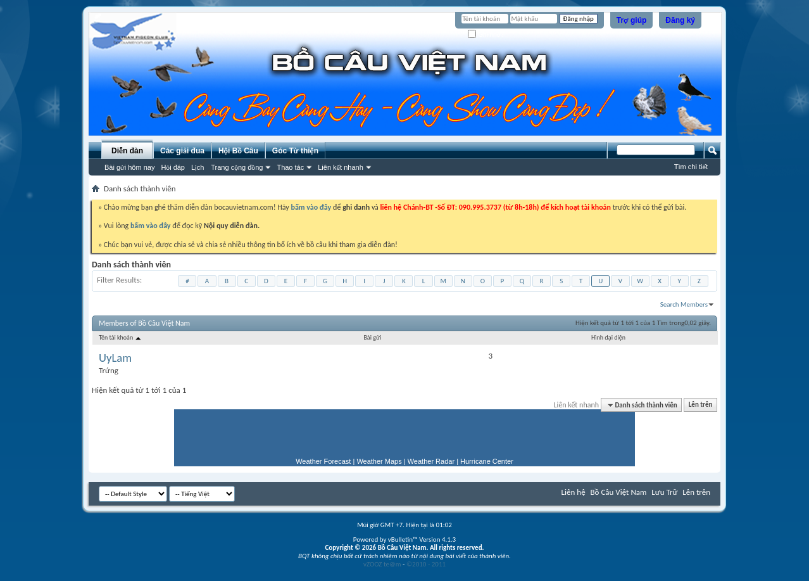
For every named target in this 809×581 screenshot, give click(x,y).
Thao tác (290, 167)
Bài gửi (372, 337)
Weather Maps (378, 461)
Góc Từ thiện (295, 150)
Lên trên (701, 405)
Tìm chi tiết (691, 166)
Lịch (197, 167)
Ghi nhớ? (486, 34)
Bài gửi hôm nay (129, 167)
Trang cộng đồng (237, 167)
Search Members (684, 304)
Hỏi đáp (173, 167)
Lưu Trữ (664, 492)
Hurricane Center (486, 461)
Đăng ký (680, 20)
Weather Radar (431, 461)
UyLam (115, 358)
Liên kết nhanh (340, 167)
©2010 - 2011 (426, 564)
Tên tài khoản (120, 337)
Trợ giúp (632, 20)
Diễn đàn (127, 150)
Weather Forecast (323, 461)
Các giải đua (182, 150)
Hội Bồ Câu (238, 150)
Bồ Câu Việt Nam (619, 492)
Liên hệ (573, 492)
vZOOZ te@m (382, 564)
